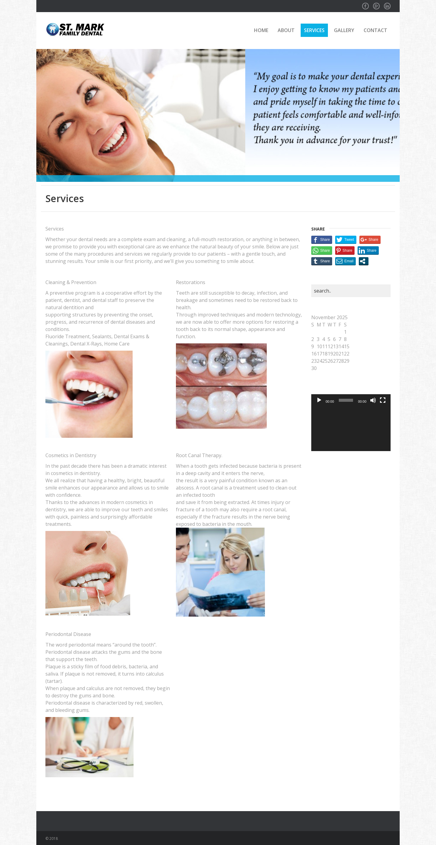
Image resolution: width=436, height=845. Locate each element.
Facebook (365, 4)
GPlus (376, 4)
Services (314, 30)
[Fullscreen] (383, 400)
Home (261, 30)
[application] (351, 428)
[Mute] (373, 400)
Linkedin (387, 4)
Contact (375, 30)
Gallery (344, 30)
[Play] (319, 400)
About (286, 30)
